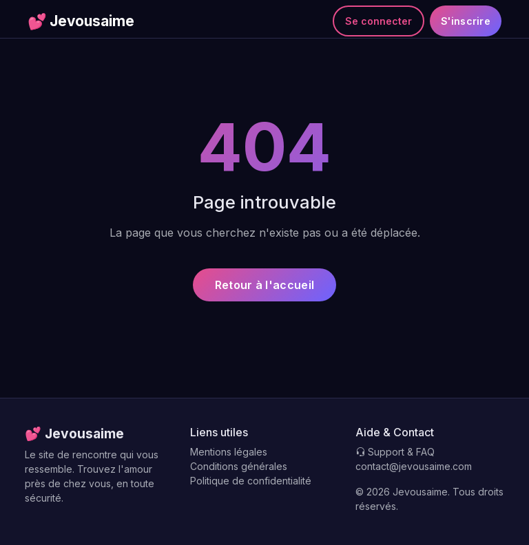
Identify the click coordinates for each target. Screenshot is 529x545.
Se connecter (378, 21)
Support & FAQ (395, 452)
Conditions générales (238, 466)
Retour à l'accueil (264, 285)
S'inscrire (465, 21)
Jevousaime (81, 21)
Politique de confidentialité (250, 481)
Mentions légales (228, 452)
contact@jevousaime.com (413, 466)
